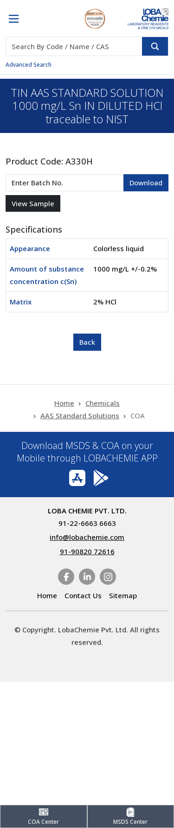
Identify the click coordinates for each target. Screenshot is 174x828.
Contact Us (83, 595)
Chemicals (102, 411)
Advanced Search (29, 65)
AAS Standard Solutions (79, 423)
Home (64, 411)
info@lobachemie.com (87, 537)
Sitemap (123, 595)
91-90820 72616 (87, 551)
